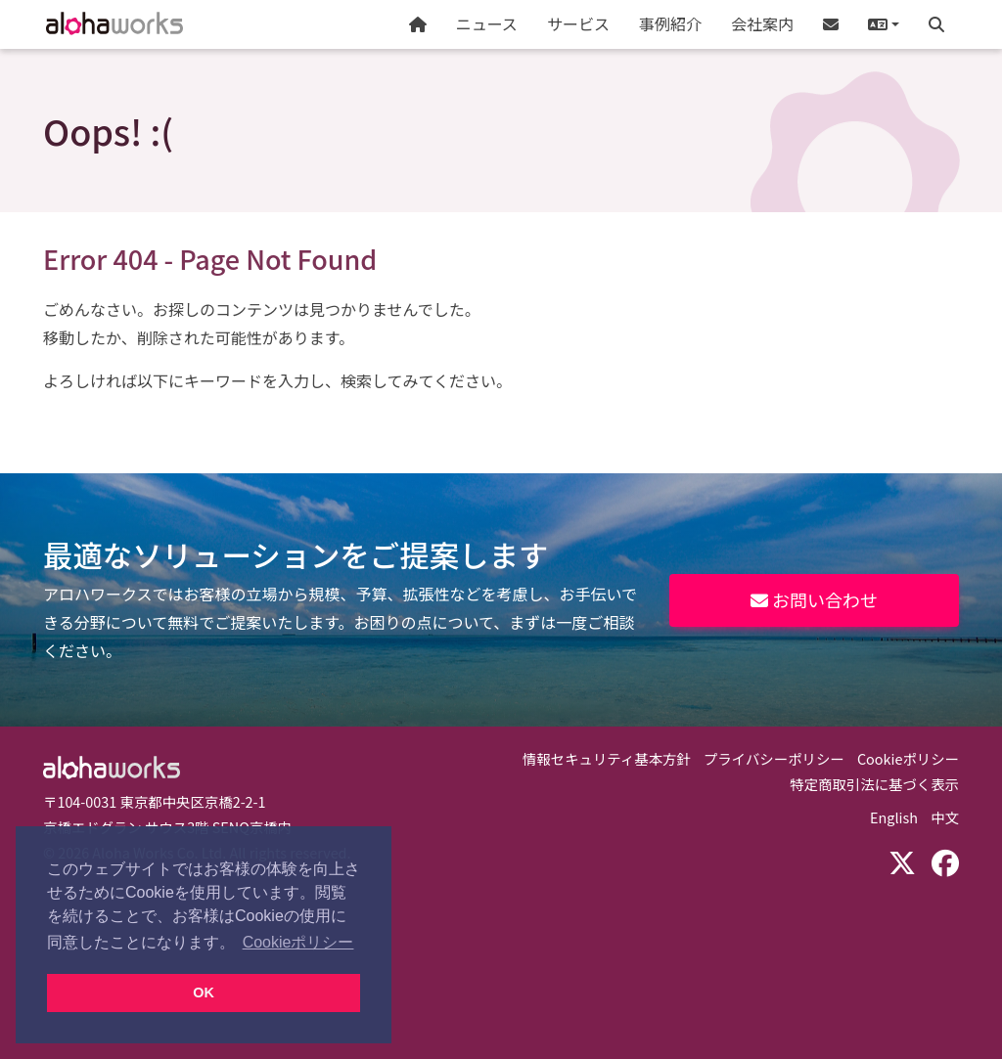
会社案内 (762, 23)
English (894, 817)
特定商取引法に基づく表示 (874, 783)
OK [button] (203, 992)
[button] (883, 24)
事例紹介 (670, 23)
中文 (945, 817)
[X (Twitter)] (902, 861)
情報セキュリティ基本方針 (607, 758)
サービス (578, 23)
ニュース (487, 23)
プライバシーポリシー (774, 758)
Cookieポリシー (908, 758)
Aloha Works (111, 767)
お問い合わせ (814, 599)
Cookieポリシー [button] (298, 942)
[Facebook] (945, 861)
